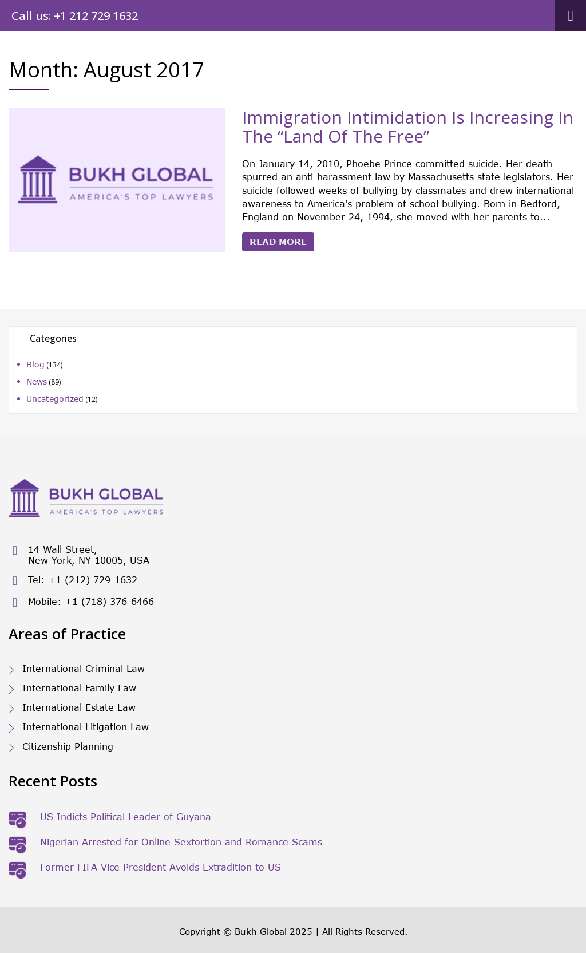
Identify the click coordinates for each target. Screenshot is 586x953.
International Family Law (79, 687)
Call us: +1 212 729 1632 (74, 15)
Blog (35, 364)
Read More (278, 241)
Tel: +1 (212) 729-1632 (73, 580)
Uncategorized (55, 399)
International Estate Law (79, 707)
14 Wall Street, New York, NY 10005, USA (79, 555)
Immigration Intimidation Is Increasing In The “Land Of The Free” (407, 126)
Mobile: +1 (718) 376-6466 (81, 602)
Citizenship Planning (67, 746)
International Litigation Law (85, 726)
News (36, 381)
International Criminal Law (83, 668)
